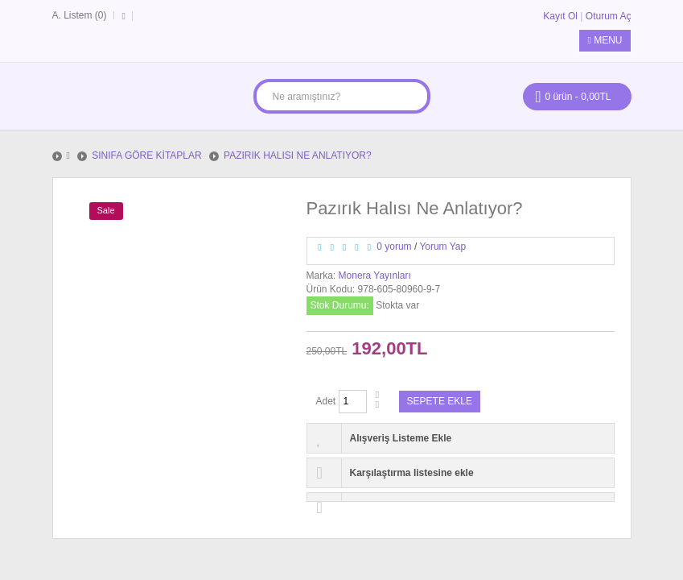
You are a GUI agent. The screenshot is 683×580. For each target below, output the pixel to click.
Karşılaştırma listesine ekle (412, 472)
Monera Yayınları (375, 275)
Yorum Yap (442, 246)
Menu (604, 40)
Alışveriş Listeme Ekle (401, 438)
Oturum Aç (609, 16)
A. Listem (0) (79, 15)
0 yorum (393, 246)
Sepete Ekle (439, 401)
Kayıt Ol (560, 16)
